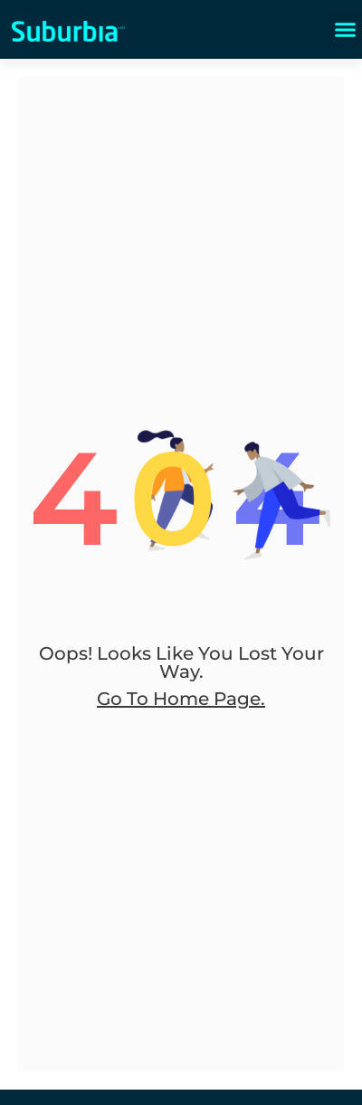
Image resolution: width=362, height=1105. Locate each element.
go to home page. (181, 699)
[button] (346, 29)
